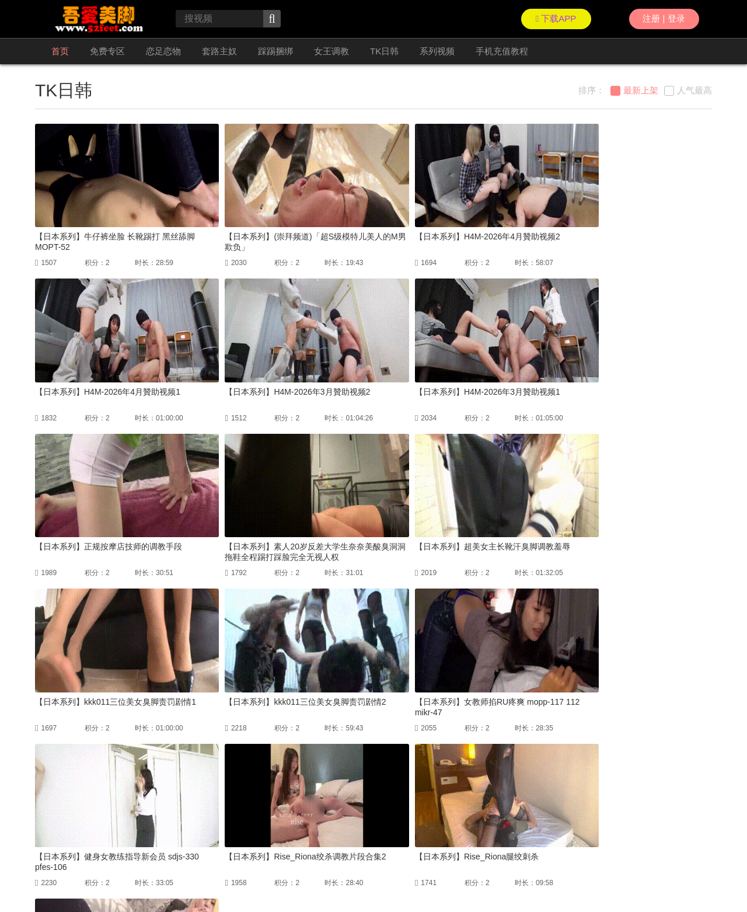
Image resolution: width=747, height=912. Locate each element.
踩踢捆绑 (275, 51)
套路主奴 (219, 51)
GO (507, 785)
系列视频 (437, 51)
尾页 (444, 785)
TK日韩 (384, 51)
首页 (60, 51)
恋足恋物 (163, 51)
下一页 (409, 785)
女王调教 (331, 51)
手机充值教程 (502, 51)
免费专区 (107, 51)
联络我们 (49, 877)
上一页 (278, 785)
